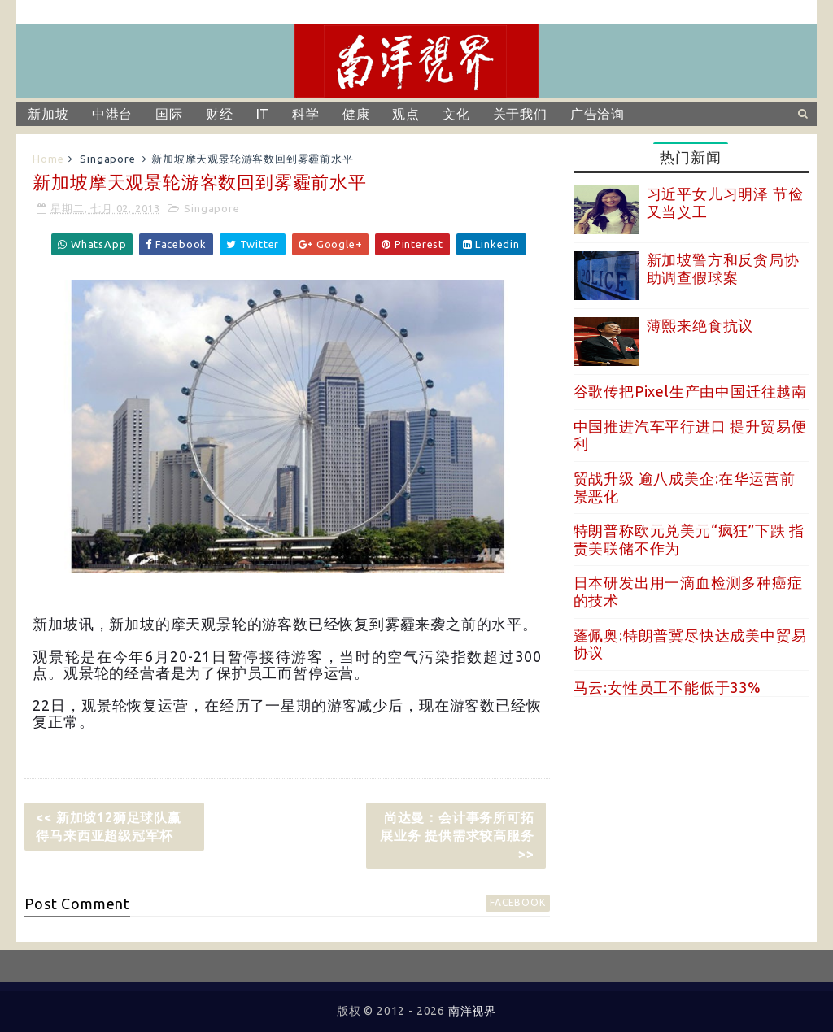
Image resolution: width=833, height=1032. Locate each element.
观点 (406, 114)
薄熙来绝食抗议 (700, 325)
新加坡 (48, 114)
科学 (306, 114)
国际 (169, 114)
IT (263, 114)
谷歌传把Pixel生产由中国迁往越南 (690, 391)
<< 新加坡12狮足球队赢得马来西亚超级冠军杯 (108, 826)
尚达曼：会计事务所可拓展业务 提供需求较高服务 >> (457, 835)
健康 (356, 114)
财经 (219, 114)
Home (48, 158)
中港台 (112, 114)
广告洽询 (597, 114)
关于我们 (520, 114)
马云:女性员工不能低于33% (667, 687)
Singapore (107, 158)
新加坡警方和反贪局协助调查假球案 (723, 268)
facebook (517, 902)
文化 (456, 114)
